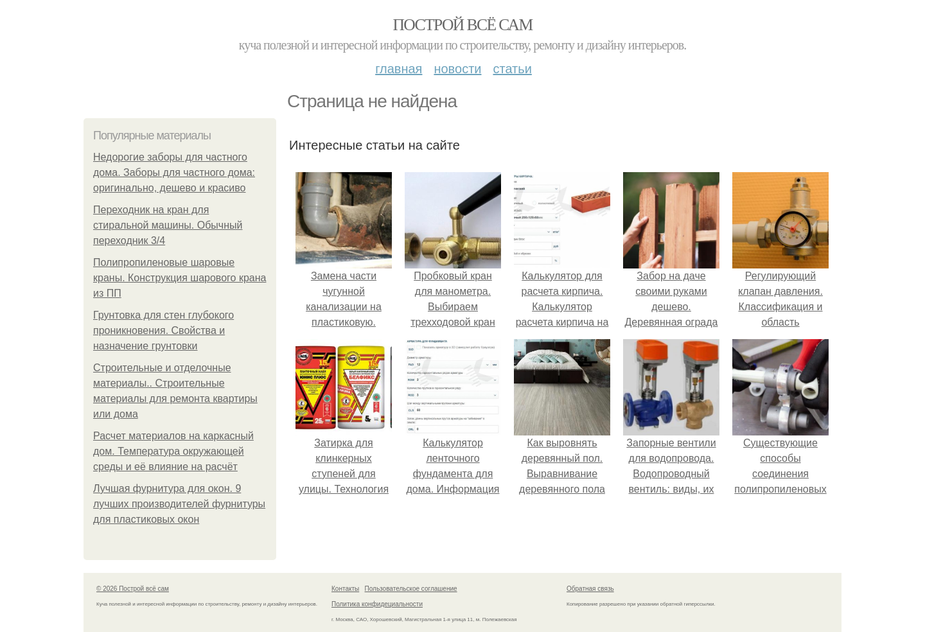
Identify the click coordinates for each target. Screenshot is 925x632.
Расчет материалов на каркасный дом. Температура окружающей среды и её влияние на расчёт (173, 451)
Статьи (512, 69)
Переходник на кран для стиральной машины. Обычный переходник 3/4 (167, 225)
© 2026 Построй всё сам (132, 588)
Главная (398, 69)
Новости (457, 69)
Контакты (345, 588)
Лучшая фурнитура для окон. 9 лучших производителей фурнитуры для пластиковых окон (179, 504)
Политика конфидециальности (377, 604)
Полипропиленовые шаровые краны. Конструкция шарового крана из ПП (179, 278)
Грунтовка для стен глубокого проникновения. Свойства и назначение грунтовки (163, 330)
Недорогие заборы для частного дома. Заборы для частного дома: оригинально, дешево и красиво (174, 172)
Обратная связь (590, 588)
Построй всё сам (462, 24)
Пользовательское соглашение (411, 588)
